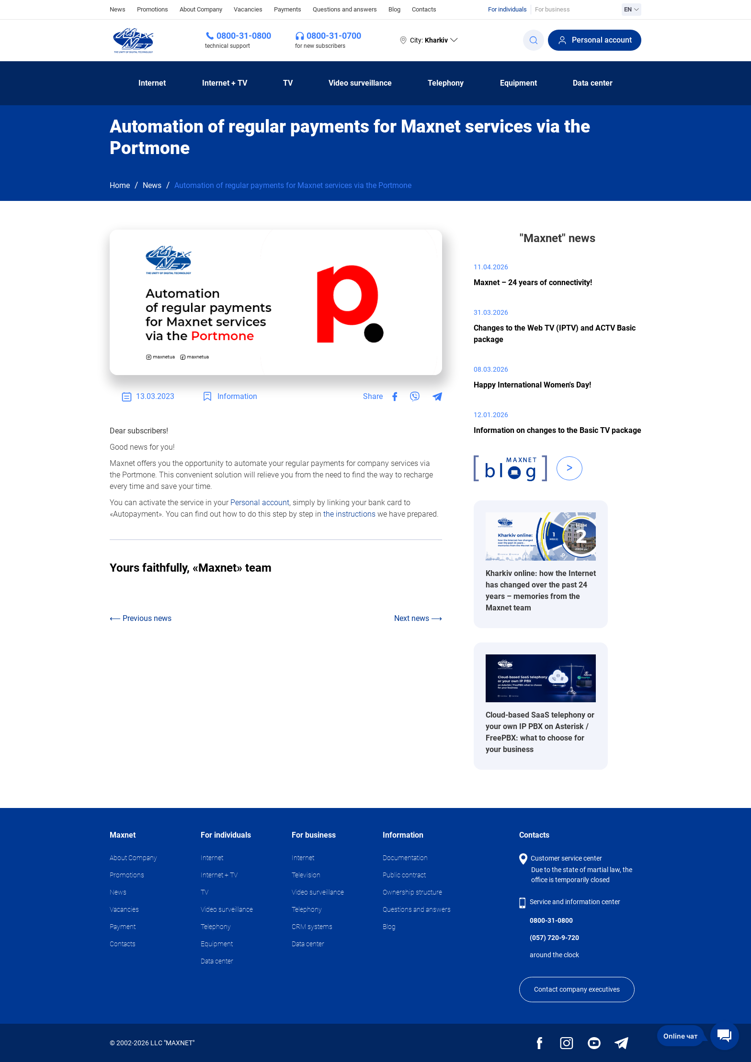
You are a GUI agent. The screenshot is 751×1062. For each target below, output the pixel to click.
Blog (394, 9)
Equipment (518, 83)
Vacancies (248, 9)
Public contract (404, 875)
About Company (201, 9)
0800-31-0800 (243, 36)
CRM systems (312, 926)
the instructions (349, 514)
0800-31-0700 (334, 36)
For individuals (507, 9)
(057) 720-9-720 (554, 937)
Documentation (405, 858)
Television (306, 875)
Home (120, 185)
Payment (123, 926)
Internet (152, 83)
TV (288, 83)
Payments (287, 9)
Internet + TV (224, 83)
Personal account (595, 40)
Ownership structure (412, 892)
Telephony (446, 83)
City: (427, 40)
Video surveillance (360, 83)
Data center (593, 83)
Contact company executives (577, 989)
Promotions (152, 9)
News (117, 8)
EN (631, 9)
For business (552, 9)
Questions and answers (345, 9)
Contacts (424, 9)
